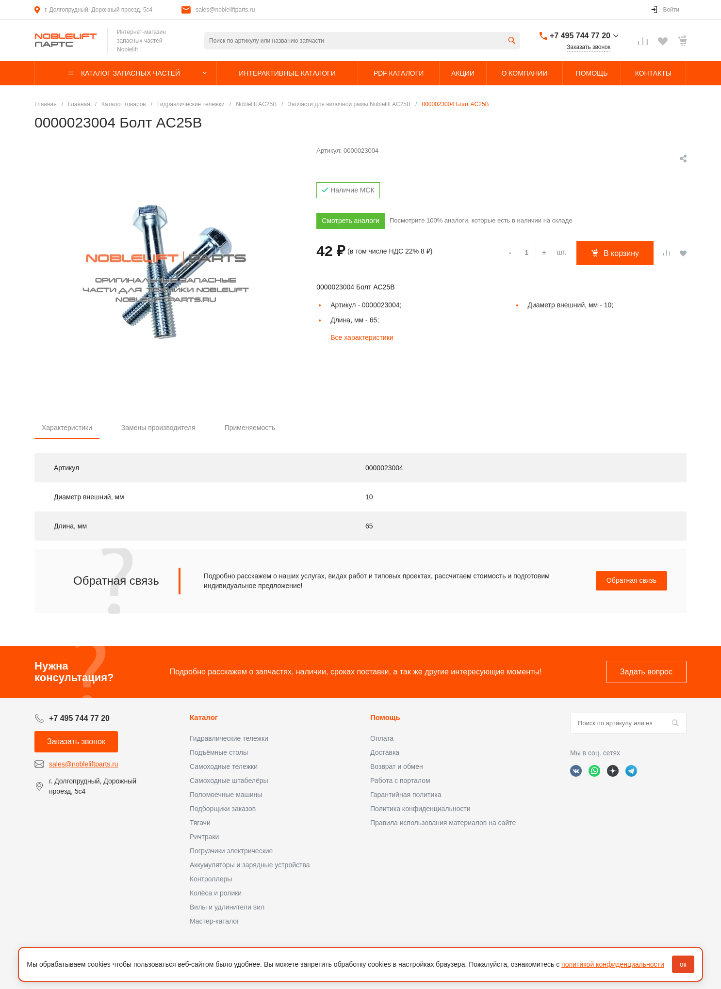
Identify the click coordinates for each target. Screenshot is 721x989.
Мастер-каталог (214, 921)
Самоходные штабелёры (229, 780)
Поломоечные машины (226, 794)
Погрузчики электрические (231, 851)
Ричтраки (204, 837)
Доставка (384, 752)
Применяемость (250, 427)
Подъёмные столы (219, 752)
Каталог (204, 717)
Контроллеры (211, 879)
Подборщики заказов (223, 809)
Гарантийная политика (405, 794)
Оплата (381, 738)
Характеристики (67, 427)
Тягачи (200, 823)
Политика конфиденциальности (420, 809)
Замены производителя (158, 427)
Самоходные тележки (224, 766)
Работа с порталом (400, 780)
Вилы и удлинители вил (227, 907)
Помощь (385, 717)
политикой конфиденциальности (612, 964)
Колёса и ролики (216, 893)
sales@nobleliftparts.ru (225, 9)
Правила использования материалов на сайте (443, 823)
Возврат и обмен (396, 766)
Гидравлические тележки (229, 738)
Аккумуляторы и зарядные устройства (250, 865)
